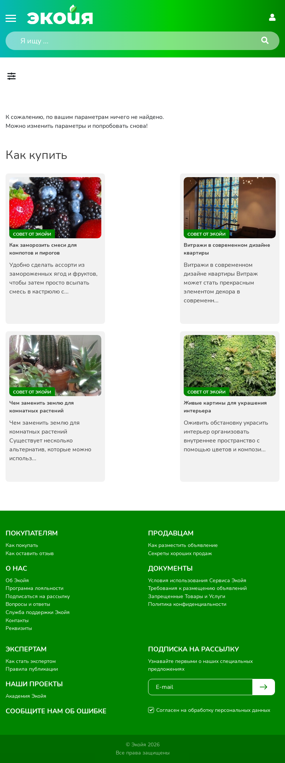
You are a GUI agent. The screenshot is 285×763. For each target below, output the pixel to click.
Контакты (17, 620)
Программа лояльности (34, 588)
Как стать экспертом (31, 661)
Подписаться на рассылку (38, 596)
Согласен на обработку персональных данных (213, 710)
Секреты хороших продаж (180, 553)
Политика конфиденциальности (187, 604)
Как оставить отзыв (30, 553)
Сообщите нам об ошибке (56, 711)
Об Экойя (17, 580)
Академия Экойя (26, 696)
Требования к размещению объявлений (197, 588)
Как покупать (22, 545)
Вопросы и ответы (28, 604)
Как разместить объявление (183, 545)
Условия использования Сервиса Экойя (197, 580)
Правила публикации (32, 669)
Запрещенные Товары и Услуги (186, 596)
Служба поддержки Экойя (38, 612)
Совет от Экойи (32, 234)
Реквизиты (19, 628)
